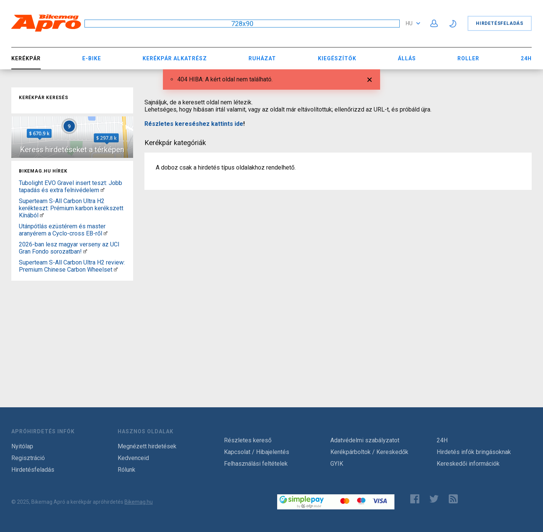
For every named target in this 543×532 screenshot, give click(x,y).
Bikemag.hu (138, 502)
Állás (407, 58)
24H (526, 58)
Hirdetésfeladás (499, 23)
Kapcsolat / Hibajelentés (256, 452)
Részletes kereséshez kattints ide (193, 123)
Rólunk (126, 469)
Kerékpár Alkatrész (175, 58)
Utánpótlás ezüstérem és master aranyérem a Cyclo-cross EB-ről (62, 230)
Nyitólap (22, 446)
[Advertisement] (72, 331)
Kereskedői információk (468, 463)
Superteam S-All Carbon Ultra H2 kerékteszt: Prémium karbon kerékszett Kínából (71, 208)
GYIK (336, 463)
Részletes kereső (248, 440)
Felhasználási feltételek (256, 463)
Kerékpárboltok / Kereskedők (369, 452)
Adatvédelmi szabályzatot (364, 440)
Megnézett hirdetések (147, 446)
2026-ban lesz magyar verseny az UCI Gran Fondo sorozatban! (69, 248)
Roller (468, 58)
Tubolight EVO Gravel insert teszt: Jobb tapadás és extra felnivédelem (70, 186)
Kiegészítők (337, 58)
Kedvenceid (133, 458)
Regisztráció (28, 458)
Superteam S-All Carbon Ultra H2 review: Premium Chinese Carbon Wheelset (72, 266)
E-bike (91, 58)
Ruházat (262, 58)
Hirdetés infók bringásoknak (474, 452)
